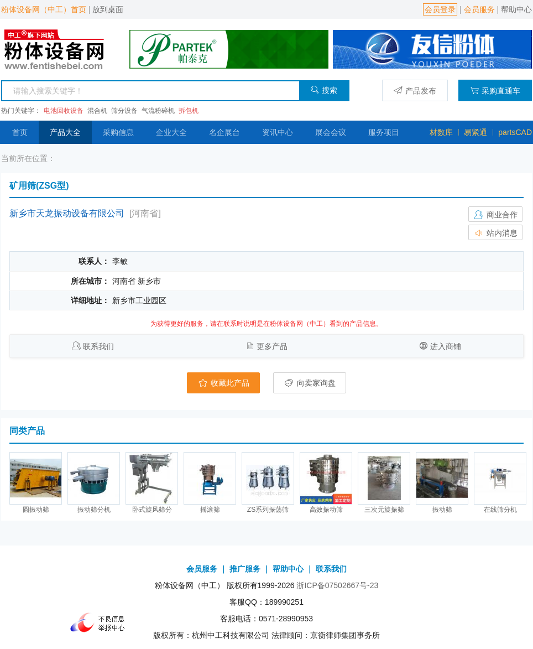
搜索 (323, 90)
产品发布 (415, 90)
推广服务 (244, 568)
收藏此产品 (223, 382)
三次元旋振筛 (384, 509)
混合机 (97, 111)
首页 (20, 132)
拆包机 (188, 111)
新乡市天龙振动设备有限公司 (66, 213)
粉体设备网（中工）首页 (43, 9)
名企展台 (224, 132)
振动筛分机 (94, 509)
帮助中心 (516, 9)
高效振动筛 (326, 509)
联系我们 (98, 346)
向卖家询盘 (310, 382)
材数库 (441, 132)
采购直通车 (495, 90)
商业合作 (495, 214)
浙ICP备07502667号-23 (337, 585)
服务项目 (383, 132)
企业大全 (171, 132)
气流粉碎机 (158, 111)
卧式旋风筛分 (152, 509)
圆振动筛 (36, 509)
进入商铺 (445, 346)
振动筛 (442, 509)
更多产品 (272, 346)
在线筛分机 (500, 509)
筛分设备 (124, 111)
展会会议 (330, 132)
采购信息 (118, 132)
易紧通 (475, 132)
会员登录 (440, 9)
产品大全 (65, 132)
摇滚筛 (210, 509)
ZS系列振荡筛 (268, 509)
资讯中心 (277, 132)
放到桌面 (107, 9)
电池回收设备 (63, 111)
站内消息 (495, 233)
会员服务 (479, 9)
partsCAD (515, 132)
